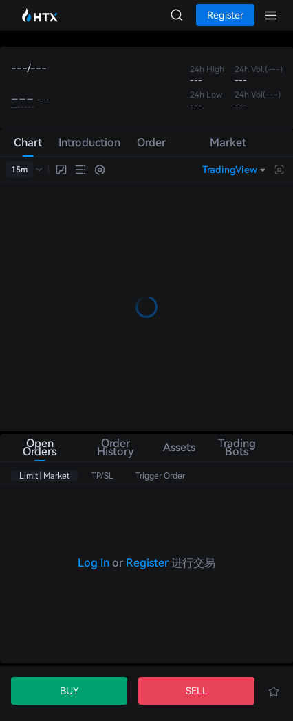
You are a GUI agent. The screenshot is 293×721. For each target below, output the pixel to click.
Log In (93, 562)
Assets (177, 447)
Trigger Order (160, 476)
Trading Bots (237, 447)
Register (147, 562)
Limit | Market (44, 476)
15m (19, 169)
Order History (115, 447)
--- (22, 99)
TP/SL (102, 476)
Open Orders (39, 447)
